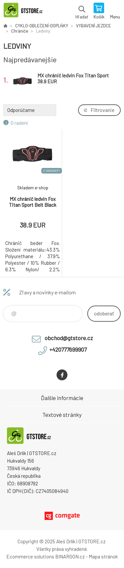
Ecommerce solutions (30, 556)
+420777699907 (68, 349)
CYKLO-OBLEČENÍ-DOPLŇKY (41, 25)
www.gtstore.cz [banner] (26, 11)
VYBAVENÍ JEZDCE (93, 25)
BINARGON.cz (70, 556)
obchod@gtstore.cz (69, 338)
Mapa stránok (103, 556)
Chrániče (19, 31)
